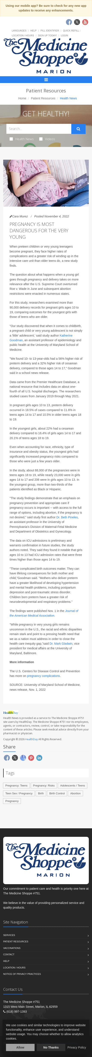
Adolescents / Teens (72, 785)
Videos (47, 139)
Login (64, 35)
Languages (19, 30)
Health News (22, 139)
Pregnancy (12, 801)
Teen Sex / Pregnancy (18, 793)
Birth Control (57, 793)
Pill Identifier (50, 30)
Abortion (75, 793)
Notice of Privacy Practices (22, 974)
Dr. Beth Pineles (67, 517)
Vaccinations (11, 948)
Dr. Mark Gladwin (61, 643)
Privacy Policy (76, 1047)
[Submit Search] (78, 129)
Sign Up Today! (47, 35)
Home (22, 98)
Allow (20, 1047)
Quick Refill (71, 30)
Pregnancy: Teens (16, 785)
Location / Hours (23, 35)
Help (33, 30)
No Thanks (51, 1047)
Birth (41, 793)
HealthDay (31, 739)
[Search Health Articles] (38, 129)
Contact (8, 954)
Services (9, 935)
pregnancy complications (43, 676)
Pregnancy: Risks (44, 785)
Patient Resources (43, 98)
